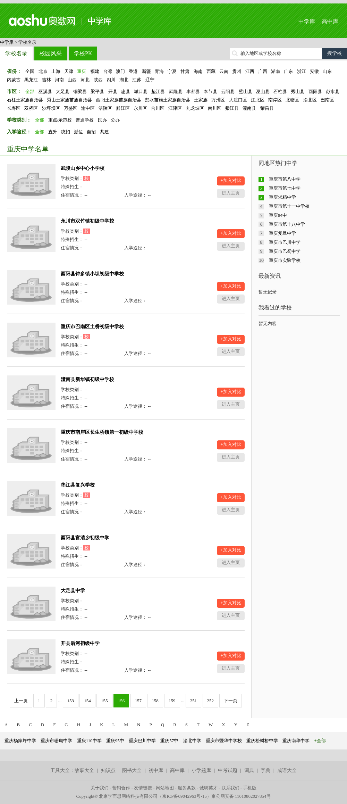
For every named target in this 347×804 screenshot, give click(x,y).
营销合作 (121, 787)
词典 (249, 770)
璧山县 (245, 91)
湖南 (275, 71)
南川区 (214, 108)
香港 (133, 71)
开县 (112, 91)
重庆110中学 (89, 740)
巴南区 (327, 99)
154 (87, 700)
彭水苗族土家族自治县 (167, 99)
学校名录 (16, 53)
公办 (115, 120)
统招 (65, 131)
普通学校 (85, 120)
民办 (102, 120)
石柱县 (280, 91)
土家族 (201, 99)
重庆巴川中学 (142, 740)
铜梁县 (80, 91)
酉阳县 (315, 91)
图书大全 (132, 770)
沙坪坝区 (51, 108)
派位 (78, 131)
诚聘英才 (209, 787)
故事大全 (84, 770)
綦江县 (232, 108)
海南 (198, 71)
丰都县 (193, 91)
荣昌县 (267, 108)
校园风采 (51, 53)
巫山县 (263, 91)
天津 (68, 71)
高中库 (330, 21)
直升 (52, 131)
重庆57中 (169, 740)
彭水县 (332, 91)
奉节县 (210, 91)
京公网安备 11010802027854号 (241, 796)
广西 (262, 71)
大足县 (62, 91)
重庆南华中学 (296, 740)
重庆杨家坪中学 (20, 740)
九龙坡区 (195, 108)
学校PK (83, 53)
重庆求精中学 (282, 197)
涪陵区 (105, 108)
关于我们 (100, 787)
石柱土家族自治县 (25, 99)
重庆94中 (278, 215)
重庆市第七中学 (285, 188)
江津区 (175, 108)
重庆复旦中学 (282, 233)
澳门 (120, 71)
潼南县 (249, 108)
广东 (288, 71)
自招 (91, 131)
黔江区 (123, 108)
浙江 (301, 71)
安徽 (314, 71)
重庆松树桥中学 (262, 740)
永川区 (140, 108)
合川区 (157, 108)
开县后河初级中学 (80, 643)
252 (210, 700)
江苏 (136, 79)
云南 (223, 71)
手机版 (249, 787)
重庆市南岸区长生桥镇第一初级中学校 (102, 432)
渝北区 (310, 99)
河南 (59, 79)
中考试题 (227, 770)
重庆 (81, 71)
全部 (29, 91)
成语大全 (287, 770)
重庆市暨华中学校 (224, 740)
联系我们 (230, 787)
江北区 (257, 99)
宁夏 (172, 71)
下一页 (230, 700)
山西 (72, 79)
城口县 (140, 91)
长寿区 (13, 108)
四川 (111, 79)
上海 (55, 71)
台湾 (107, 71)
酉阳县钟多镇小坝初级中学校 (92, 273)
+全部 (320, 740)
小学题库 (201, 770)
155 (104, 700)
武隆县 (176, 91)
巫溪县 (45, 91)
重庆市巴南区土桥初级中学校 (92, 326)
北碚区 (292, 99)
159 (172, 700)
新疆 (146, 71)
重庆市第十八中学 (287, 224)
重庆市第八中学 (285, 179)
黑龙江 (31, 79)
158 (155, 700)
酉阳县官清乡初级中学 (85, 537)
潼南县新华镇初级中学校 (87, 379)
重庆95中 (115, 740)
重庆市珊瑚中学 (56, 740)
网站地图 (165, 787)
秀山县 (297, 91)
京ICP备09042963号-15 (184, 796)
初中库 (156, 770)
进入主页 (231, 193)
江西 (249, 71)
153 (70, 700)
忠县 (125, 91)
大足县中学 (73, 590)
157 (138, 700)
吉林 (46, 79)
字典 (265, 770)
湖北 (123, 79)
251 (193, 700)
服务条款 (187, 787)
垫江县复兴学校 (78, 485)
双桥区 (31, 108)
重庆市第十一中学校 (289, 206)
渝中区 (88, 108)
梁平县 (97, 91)
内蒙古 (13, 79)
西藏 (210, 71)
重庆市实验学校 (285, 260)
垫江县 (158, 91)
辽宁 (149, 79)
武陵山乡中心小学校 (82, 168)
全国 (29, 71)
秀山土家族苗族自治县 (69, 99)
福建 (94, 71)
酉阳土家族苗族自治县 (118, 99)
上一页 (21, 700)
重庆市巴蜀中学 (285, 251)
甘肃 (184, 71)
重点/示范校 (60, 120)
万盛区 (70, 108)
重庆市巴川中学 (285, 242)
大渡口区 (238, 99)
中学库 (306, 21)
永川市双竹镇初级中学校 (87, 221)
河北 (85, 79)
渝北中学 (192, 740)
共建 (104, 131)
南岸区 (275, 99)
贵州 (236, 71)
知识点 (108, 770)
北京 (43, 71)
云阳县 (228, 91)
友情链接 (143, 787)
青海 (159, 71)
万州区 (218, 99)
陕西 (98, 79)
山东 (327, 71)
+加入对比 (230, 180)
